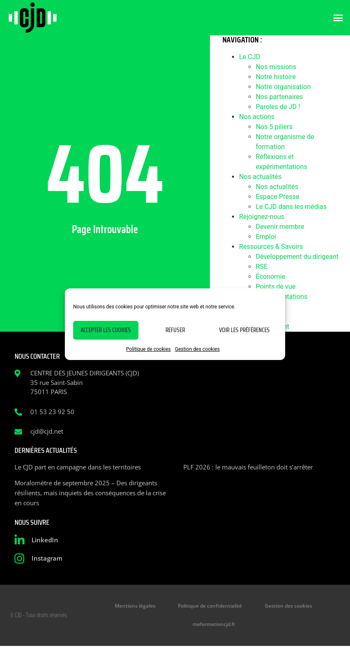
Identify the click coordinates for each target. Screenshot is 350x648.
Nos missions (276, 67)
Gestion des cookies (197, 349)
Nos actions (256, 117)
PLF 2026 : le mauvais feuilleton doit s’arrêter (248, 467)
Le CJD (249, 57)
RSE (261, 267)
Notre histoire (276, 77)
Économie (270, 277)
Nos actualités (260, 177)
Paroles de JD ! (278, 107)
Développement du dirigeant (297, 257)
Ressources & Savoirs (271, 247)
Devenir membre (280, 227)
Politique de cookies (148, 349)
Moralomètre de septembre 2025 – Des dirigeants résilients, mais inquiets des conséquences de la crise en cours (90, 493)
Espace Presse (277, 197)
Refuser (175, 330)
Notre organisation (283, 87)
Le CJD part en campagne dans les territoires (78, 467)
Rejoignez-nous (261, 217)
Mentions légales (141, 606)
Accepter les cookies (106, 330)
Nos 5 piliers (274, 127)
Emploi (266, 237)
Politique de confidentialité (210, 606)
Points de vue (276, 286)
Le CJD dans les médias (291, 207)
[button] (338, 18)
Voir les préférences (244, 330)
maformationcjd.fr (213, 625)
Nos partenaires (279, 97)
